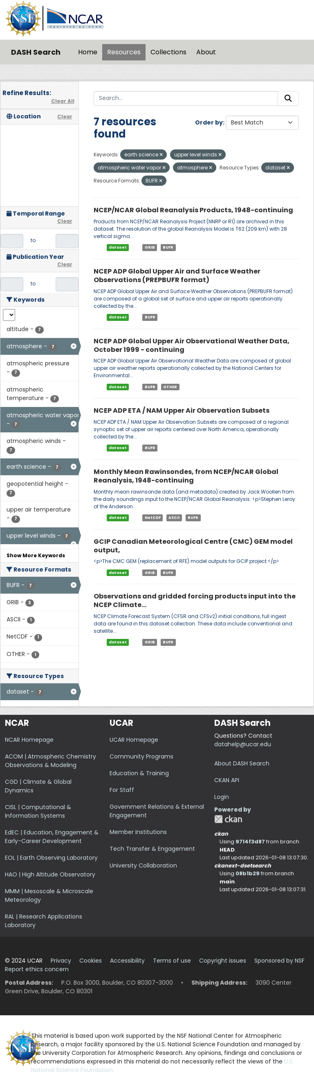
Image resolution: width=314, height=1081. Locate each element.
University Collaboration (143, 865)
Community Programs (141, 756)
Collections (168, 52)
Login (221, 797)
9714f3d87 (250, 841)
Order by (209, 122)
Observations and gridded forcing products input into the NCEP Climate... (195, 600)
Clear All (62, 101)
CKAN (228, 819)
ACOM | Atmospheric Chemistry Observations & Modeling (50, 760)
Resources (124, 52)
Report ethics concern (37, 969)
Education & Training (139, 773)
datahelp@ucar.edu (242, 744)
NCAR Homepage (29, 740)
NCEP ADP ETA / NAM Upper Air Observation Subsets (181, 410)
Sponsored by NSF (279, 960)
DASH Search (36, 52)
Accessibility (127, 960)
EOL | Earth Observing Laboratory (51, 858)
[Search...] (186, 98)
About (206, 52)
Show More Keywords (36, 555)
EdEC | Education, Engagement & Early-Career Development (52, 836)
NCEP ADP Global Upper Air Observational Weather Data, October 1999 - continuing (191, 345)
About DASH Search (241, 763)
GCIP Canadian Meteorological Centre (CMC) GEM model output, (193, 546)
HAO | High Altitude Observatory (50, 874)
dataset (118, 247)
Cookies (90, 960)
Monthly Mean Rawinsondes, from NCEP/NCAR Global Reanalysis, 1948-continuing (186, 476)
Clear (64, 116)
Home (87, 52)
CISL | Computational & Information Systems (38, 811)
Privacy (61, 960)
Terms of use (172, 960)
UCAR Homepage (134, 740)
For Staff (122, 790)
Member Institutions (138, 832)
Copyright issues (222, 960)
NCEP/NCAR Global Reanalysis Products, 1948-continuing (193, 210)
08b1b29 (248, 873)
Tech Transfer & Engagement (152, 849)
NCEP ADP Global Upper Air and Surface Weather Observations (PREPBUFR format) (177, 276)
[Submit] (288, 98)
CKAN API (226, 780)
